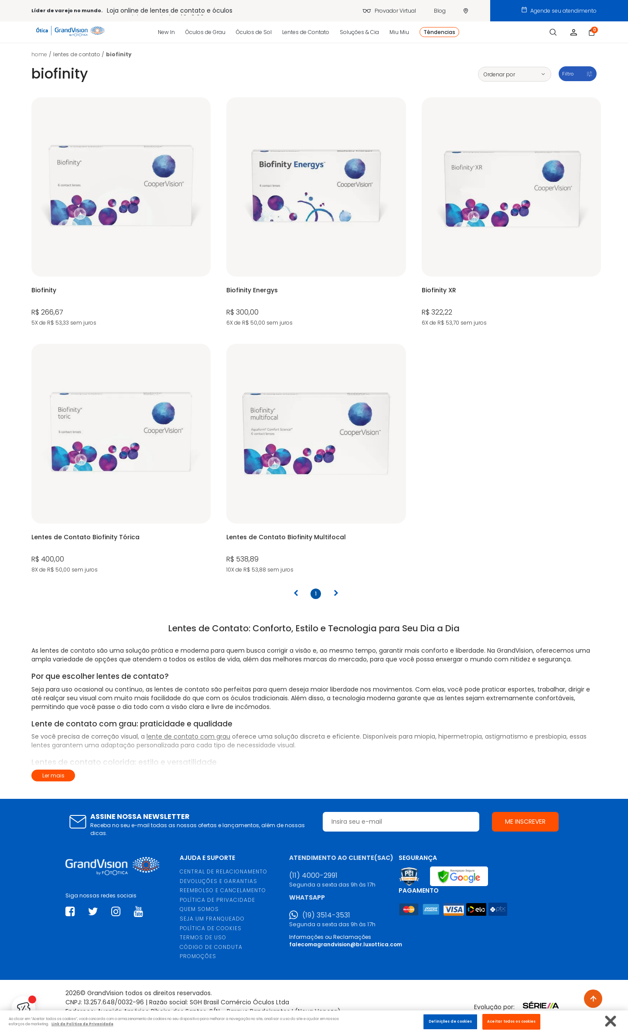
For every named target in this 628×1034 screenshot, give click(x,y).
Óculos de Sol (254, 32)
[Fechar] (610, 1021)
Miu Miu (399, 32)
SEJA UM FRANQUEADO (212, 918)
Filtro (567, 73)
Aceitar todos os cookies (511, 1021)
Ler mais (53, 775)
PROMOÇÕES (198, 956)
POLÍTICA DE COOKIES (211, 928)
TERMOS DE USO (203, 937)
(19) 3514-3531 (326, 915)
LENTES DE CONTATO (76, 54)
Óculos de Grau (205, 32)
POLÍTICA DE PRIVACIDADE (217, 900)
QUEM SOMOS (199, 909)
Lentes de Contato (305, 32)
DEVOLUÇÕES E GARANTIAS (218, 881)
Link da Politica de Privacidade (82, 1024)
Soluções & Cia (359, 32)
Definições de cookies (450, 1021)
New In (166, 32)
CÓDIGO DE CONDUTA (211, 947)
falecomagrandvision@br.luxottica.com (345, 944)
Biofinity (119, 54)
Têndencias (439, 32)
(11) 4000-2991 (313, 875)
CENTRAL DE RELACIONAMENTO (223, 871)
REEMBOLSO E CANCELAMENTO (223, 890)
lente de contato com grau (188, 736)
